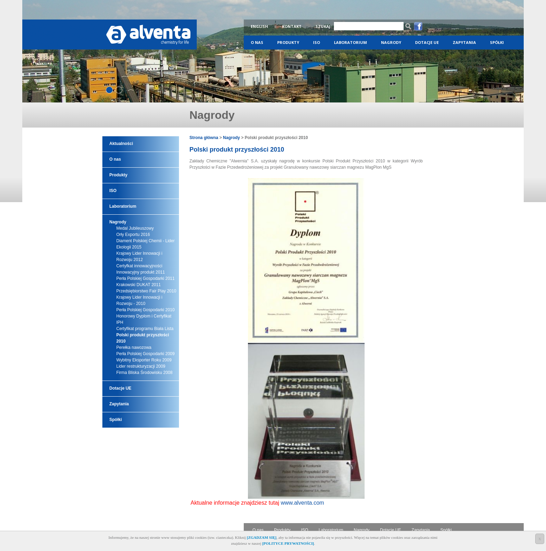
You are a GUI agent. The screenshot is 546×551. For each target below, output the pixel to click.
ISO (316, 42)
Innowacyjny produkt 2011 (140, 272)
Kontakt (292, 26)
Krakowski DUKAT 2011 (138, 284)
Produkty (288, 42)
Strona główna (203, 137)
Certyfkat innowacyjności (139, 265)
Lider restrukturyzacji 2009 (140, 366)
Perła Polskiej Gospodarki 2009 (145, 353)
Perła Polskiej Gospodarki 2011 (145, 278)
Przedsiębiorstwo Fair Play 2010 (146, 291)
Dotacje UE (427, 42)
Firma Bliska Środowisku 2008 (144, 372)
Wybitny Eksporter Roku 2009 (144, 360)
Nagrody (391, 42)
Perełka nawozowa (133, 347)
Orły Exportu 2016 (133, 234)
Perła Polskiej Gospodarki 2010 (145, 309)
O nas (257, 42)
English (259, 26)
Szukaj (322, 26)
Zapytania (464, 42)
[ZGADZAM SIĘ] (261, 537)
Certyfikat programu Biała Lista (144, 328)
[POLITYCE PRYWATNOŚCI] (288, 543)
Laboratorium (350, 42)
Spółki (497, 42)
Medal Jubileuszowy (135, 228)
